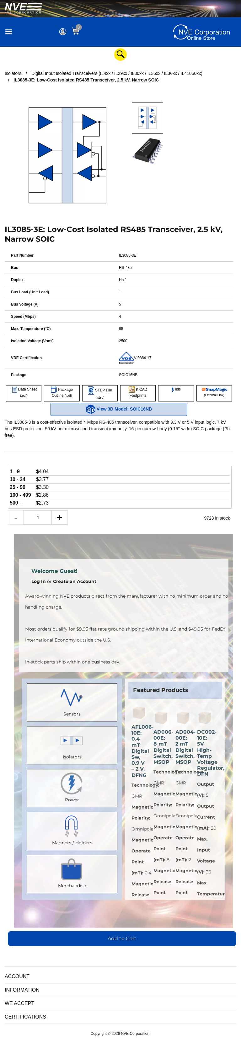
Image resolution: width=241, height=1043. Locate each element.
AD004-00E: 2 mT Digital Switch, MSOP (183, 747)
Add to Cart (122, 938)
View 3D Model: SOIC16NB (119, 409)
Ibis (176, 389)
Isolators (72, 744)
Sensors (72, 701)
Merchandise (72, 872)
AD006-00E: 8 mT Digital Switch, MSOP (161, 747)
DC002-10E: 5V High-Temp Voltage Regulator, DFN (205, 753)
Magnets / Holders (72, 830)
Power (72, 787)
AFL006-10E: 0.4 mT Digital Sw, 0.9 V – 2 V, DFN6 (139, 751)
